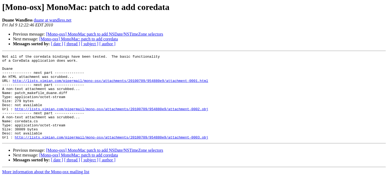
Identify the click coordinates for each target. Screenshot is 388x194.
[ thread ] (72, 43)
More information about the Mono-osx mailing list (45, 188)
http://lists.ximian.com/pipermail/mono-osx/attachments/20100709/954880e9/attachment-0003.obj (111, 154)
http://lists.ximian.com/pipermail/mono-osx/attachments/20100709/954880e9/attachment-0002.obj (111, 120)
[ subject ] (89, 43)
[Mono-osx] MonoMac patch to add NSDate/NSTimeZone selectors (104, 34)
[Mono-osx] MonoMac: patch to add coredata (78, 39)
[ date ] (57, 43)
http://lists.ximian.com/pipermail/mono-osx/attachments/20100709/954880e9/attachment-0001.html (110, 86)
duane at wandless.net (52, 20)
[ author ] (107, 43)
